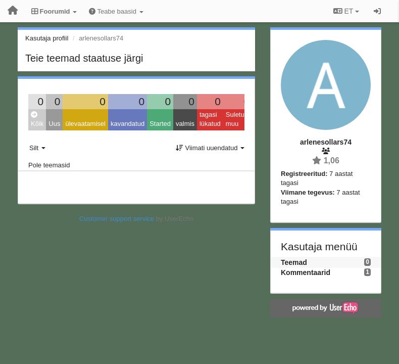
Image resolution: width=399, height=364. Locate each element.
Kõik (37, 119)
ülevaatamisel (85, 123)
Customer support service (116, 218)
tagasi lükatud (210, 119)
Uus (54, 123)
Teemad (294, 262)
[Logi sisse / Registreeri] (377, 11)
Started (160, 123)
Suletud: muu (238, 119)
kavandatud (127, 123)
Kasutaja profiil (46, 38)
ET (346, 11)
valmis (185, 123)
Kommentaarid (305, 272)
